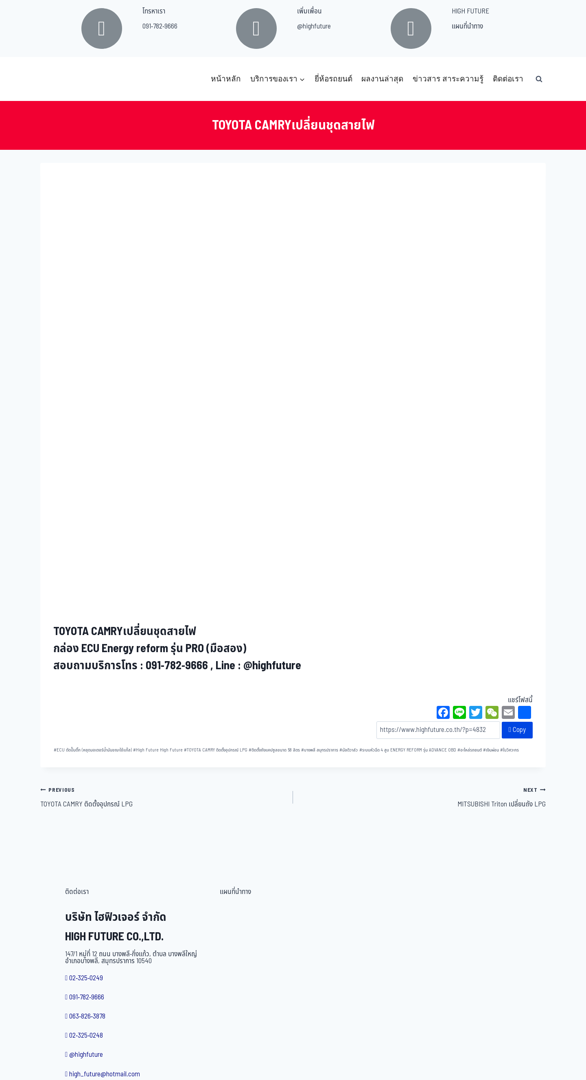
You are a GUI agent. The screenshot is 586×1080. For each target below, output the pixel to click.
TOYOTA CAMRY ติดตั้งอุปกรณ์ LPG (215, 750)
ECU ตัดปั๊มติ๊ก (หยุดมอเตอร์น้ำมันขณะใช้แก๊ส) (93, 750)
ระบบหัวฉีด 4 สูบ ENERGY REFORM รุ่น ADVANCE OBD (407, 750)
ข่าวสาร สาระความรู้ (448, 78)
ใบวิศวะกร (509, 750)
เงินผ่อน (491, 750)
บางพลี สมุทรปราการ (319, 750)
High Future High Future (158, 750)
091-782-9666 (159, 26)
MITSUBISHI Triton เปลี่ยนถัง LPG (423, 797)
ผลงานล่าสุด (382, 78)
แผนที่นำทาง (467, 26)
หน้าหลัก (226, 78)
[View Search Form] (539, 79)
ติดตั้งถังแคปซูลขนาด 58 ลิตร (274, 750)
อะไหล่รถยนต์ (469, 750)
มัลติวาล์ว (348, 750)
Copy (517, 730)
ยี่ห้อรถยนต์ (333, 78)
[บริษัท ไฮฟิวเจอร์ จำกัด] (58, 79)
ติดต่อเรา (508, 78)
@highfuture (314, 26)
